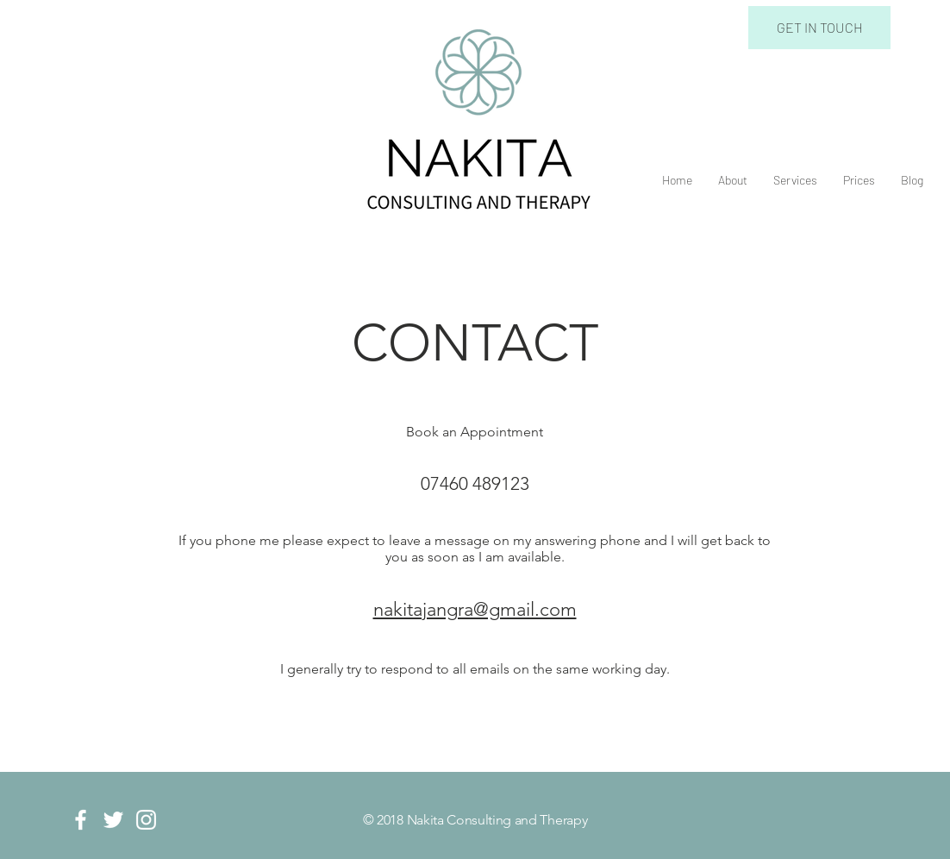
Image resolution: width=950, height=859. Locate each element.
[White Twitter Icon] (113, 819)
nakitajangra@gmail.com (475, 609)
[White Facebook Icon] (80, 819)
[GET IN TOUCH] (819, 27)
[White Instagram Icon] (146, 819)
